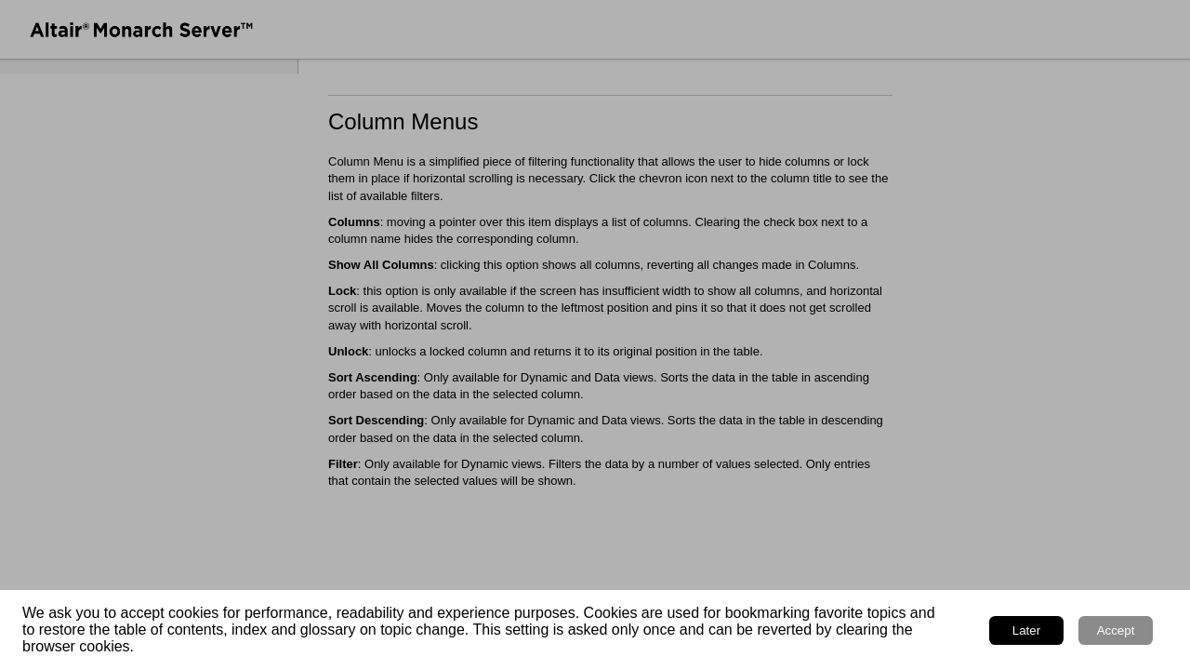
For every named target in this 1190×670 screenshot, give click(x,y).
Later (1026, 630)
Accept (1116, 630)
